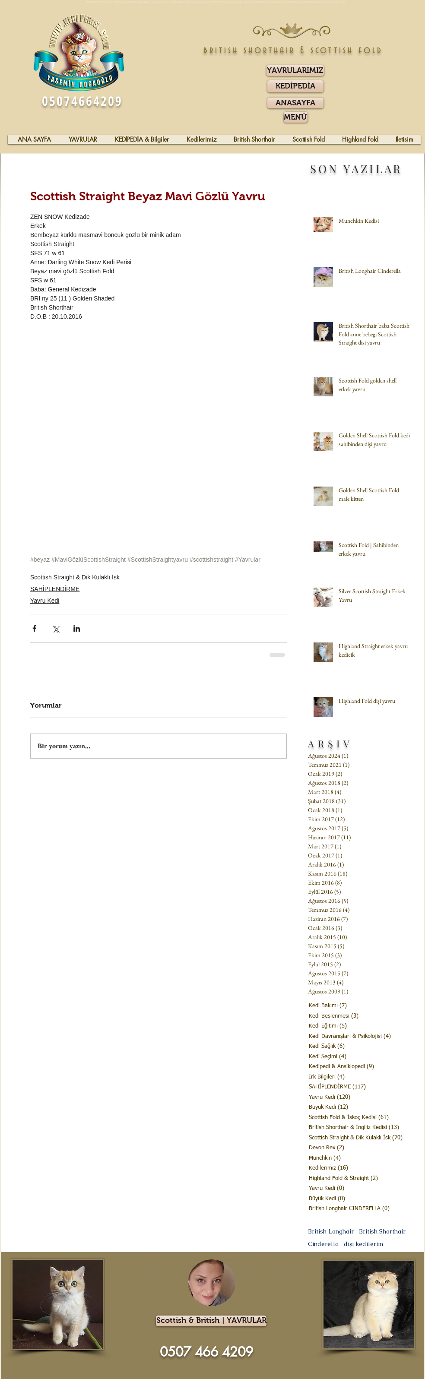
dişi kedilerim (363, 1244)
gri (294, 1259)
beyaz (299, 1259)
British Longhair (331, 1231)
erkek (275, 1259)
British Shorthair (382, 1231)
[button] (296, 117)
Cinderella (323, 1244)
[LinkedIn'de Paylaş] (77, 628)
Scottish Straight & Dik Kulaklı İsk (75, 577)
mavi (306, 1259)
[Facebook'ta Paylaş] (34, 628)
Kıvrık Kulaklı (107, 1259)
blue (290, 1259)
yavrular (282, 1259)
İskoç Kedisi (122, 1259)
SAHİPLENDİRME (54, 588)
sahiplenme (135, 1259)
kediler (183, 1259)
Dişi (268, 1259)
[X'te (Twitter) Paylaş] (55, 628)
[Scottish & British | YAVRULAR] (211, 1321)
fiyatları (150, 1259)
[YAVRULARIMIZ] (295, 70)
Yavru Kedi (44, 600)
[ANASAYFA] (295, 103)
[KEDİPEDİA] (295, 86)
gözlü (312, 1259)
